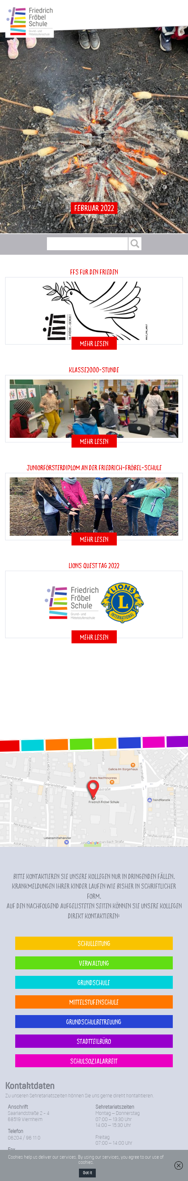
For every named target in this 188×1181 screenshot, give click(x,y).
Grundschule (94, 982)
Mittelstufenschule (94, 1002)
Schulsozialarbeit (93, 1061)
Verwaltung (94, 963)
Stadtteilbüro (94, 1041)
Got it (87, 1173)
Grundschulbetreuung (93, 1021)
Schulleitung (94, 943)
